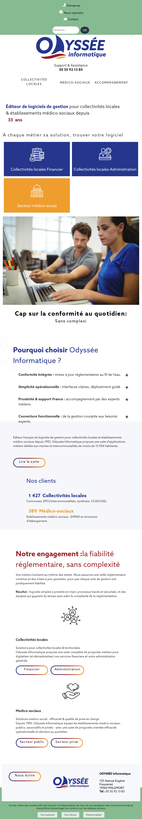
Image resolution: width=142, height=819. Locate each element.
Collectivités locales (34, 81)
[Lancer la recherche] (85, 30)
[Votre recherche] (65, 30)
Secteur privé (66, 742)
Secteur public (32, 742)
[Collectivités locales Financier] (37, 152)
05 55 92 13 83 (71, 69)
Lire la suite (29, 462)
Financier (32, 669)
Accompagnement (111, 82)
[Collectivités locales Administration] (105, 152)
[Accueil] (71, 47)
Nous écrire (25, 775)
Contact (73, 19)
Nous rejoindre (73, 13)
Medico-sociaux (75, 82)
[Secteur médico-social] (37, 188)
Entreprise (73, 5)
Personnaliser (94, 814)
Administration (67, 669)
